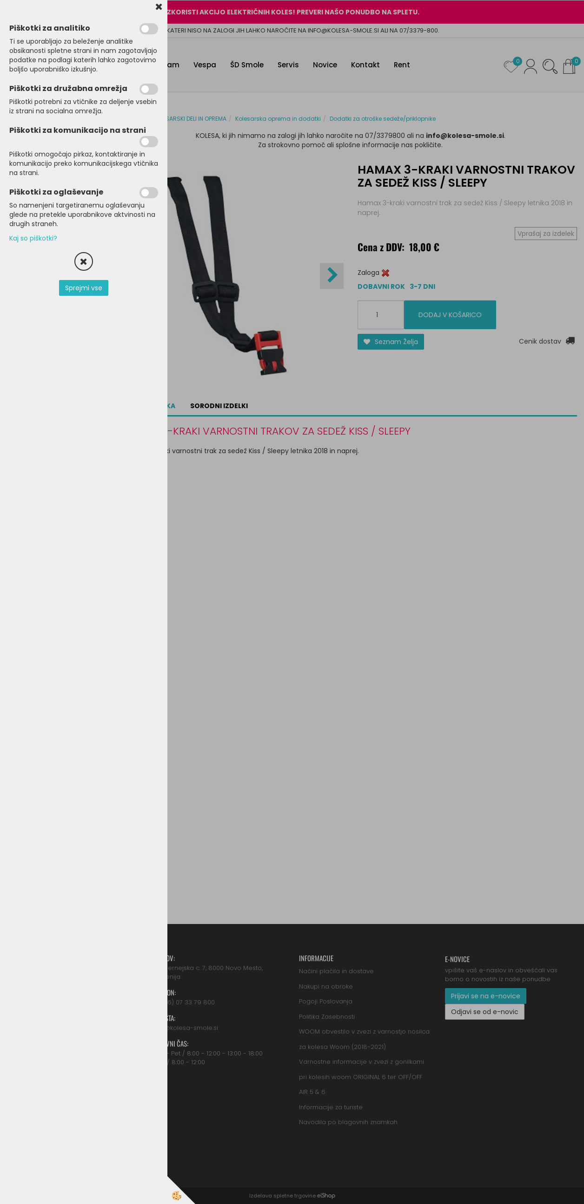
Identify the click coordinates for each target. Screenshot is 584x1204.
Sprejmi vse (83, 288)
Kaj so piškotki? (33, 238)
